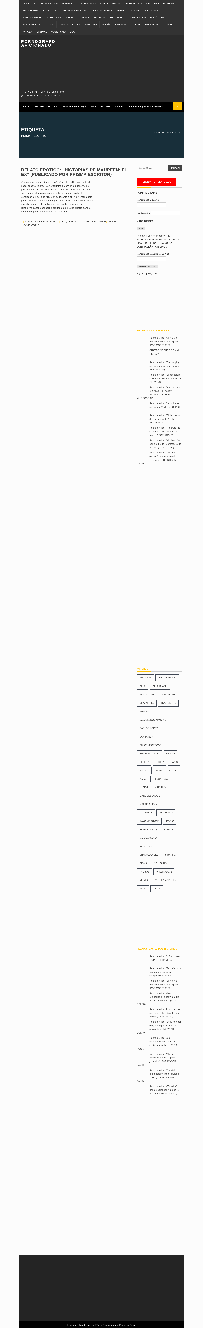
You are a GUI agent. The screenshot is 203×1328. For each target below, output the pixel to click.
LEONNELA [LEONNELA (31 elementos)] (161, 777)
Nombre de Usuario (148, 198)
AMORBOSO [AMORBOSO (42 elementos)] (169, 693)
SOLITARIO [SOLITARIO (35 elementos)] (160, 861)
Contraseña (143, 211)
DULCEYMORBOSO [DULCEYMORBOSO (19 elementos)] (151, 743)
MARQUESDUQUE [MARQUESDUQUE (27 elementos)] (150, 794)
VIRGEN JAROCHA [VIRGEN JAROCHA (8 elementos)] (166, 878)
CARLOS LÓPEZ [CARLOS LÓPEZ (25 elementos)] (149, 726)
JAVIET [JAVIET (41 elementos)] (144, 769)
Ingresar (141, 271)
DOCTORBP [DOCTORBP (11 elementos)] (146, 735)
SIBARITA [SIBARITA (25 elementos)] (170, 853)
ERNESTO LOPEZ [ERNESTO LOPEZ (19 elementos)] (150, 752)
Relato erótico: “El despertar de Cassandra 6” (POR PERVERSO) (164, 417)
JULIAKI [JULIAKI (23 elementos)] (173, 769)
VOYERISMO (58, 32)
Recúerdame (145, 219)
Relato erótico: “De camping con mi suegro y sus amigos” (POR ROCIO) (164, 364)
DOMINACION (134, 3)
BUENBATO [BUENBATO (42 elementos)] (146, 709)
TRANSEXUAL (153, 24)
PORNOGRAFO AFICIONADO (38, 43)
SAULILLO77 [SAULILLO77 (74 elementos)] (147, 844)
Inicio (26, 106)
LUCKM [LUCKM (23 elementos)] (144, 785)
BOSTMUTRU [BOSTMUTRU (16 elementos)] (168, 701)
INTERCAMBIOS (32, 17)
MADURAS (100, 17)
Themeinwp (109, 1323)
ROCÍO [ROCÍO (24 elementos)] (170, 819)
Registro (141, 234)
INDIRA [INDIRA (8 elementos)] (160, 760)
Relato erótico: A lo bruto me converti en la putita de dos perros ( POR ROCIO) (164, 430)
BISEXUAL (68, 3)
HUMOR (135, 10)
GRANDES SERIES (101, 10)
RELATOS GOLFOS (100, 106)
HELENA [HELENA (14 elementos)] (144, 760)
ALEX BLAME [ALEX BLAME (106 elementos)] (160, 684)
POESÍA (106, 24)
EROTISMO (152, 3)
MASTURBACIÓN (136, 17)
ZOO (72, 32)
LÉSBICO (71, 17)
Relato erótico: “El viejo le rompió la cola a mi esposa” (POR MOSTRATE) (164, 340)
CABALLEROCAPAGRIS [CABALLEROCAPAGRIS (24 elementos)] (153, 718)
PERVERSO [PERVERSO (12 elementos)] (166, 811)
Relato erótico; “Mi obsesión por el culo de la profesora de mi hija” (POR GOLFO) (165, 442)
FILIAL (46, 10)
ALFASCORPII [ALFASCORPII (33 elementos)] (147, 693)
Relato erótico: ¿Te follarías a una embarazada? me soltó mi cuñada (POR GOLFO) (165, 1088)
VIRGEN (27, 32)
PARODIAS (91, 24)
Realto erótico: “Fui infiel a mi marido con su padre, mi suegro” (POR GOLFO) (165, 970)
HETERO (121, 10)
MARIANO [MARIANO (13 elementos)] (160, 785)
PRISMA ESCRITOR (95, 220)
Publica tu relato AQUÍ (74, 106)
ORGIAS (63, 24)
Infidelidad (50, 220)
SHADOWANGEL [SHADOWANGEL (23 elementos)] (149, 853)
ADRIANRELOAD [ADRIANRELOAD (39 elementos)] (167, 676)
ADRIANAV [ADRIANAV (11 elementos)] (146, 676)
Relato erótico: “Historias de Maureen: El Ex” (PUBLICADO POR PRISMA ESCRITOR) (74, 170)
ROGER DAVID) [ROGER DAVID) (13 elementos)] (148, 828)
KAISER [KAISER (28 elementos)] (144, 777)
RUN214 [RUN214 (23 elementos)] (168, 828)
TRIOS (168, 24)
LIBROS (85, 17)
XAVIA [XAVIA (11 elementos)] (143, 887)
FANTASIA (169, 3)
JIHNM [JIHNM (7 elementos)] (158, 769)
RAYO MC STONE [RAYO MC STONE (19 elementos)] (149, 819)
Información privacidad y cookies (146, 106)
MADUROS (116, 17)
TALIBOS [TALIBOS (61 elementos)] (145, 870)
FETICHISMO (30, 10)
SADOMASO (122, 24)
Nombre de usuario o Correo (153, 252)
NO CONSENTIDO (33, 24)
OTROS (76, 24)
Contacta (119, 106)
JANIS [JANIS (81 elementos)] (174, 760)
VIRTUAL (42, 32)
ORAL (51, 24)
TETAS (136, 24)
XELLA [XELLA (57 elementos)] (157, 887)
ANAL (26, 3)
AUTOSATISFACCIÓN (46, 3)
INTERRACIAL (54, 17)
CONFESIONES (87, 3)
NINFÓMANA (157, 17)
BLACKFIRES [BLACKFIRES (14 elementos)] (147, 701)
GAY (56, 10)
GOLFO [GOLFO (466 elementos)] (170, 752)
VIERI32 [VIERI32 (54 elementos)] (144, 878)
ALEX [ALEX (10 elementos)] (143, 684)
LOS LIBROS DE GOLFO (46, 106)
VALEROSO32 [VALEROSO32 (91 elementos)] (164, 870)
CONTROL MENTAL (111, 3)
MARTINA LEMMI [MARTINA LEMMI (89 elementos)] (149, 802)
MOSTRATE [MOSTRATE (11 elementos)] (146, 811)
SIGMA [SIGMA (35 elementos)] (143, 861)
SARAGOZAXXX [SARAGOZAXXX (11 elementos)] (149, 836)
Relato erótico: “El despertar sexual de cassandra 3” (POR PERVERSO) (165, 377)
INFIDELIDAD (151, 10)
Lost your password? (159, 234)
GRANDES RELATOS (75, 10)
